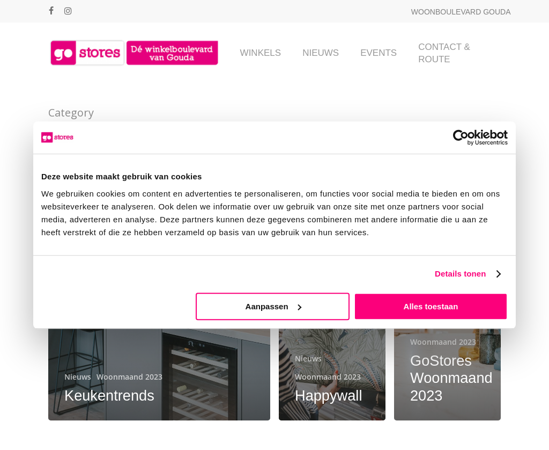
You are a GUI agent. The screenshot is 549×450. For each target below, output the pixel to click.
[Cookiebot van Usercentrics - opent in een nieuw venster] (461, 137)
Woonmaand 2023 (129, 377)
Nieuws (77, 377)
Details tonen (460, 273)
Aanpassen (273, 306)
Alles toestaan (431, 306)
